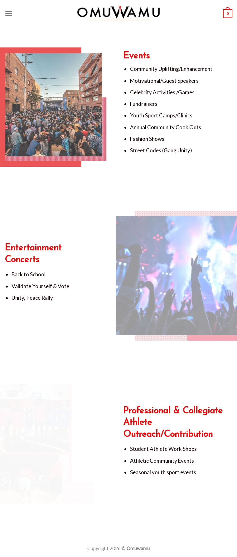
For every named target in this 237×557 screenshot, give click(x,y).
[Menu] (9, 14)
